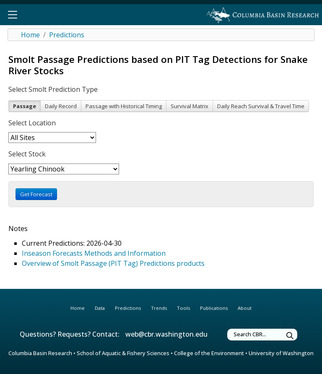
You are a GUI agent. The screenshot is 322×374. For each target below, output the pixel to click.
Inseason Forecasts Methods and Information (94, 253)
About (245, 308)
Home (30, 34)
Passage (24, 106)
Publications (214, 308)
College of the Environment (209, 353)
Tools (183, 308)
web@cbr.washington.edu (166, 334)
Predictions (66, 34)
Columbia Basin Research (40, 353)
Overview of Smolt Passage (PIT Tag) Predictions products (113, 263)
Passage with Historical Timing (124, 106)
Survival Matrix (189, 106)
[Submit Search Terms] (290, 335)
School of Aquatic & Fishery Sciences (123, 353)
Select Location (32, 122)
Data (100, 308)
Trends (159, 308)
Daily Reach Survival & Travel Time (260, 106)
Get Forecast (36, 194)
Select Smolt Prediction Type (53, 89)
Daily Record (61, 106)
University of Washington (281, 353)
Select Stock (27, 153)
